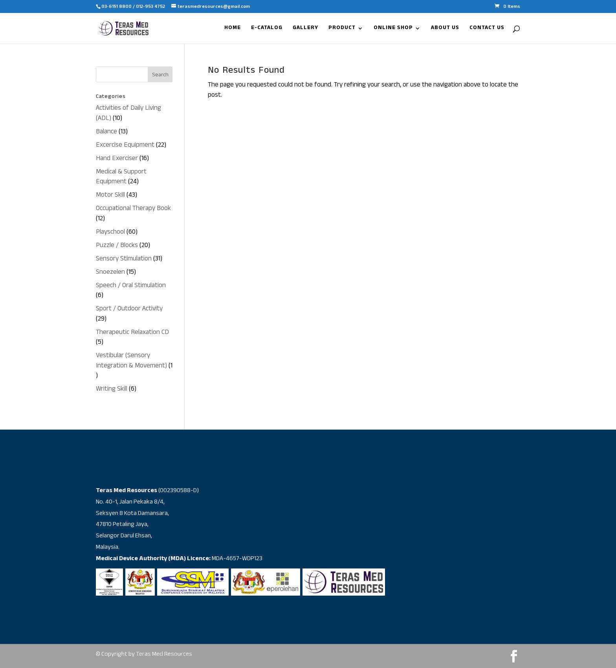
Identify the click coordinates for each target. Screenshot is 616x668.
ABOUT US (445, 29)
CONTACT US (486, 29)
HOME (232, 29)
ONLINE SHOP (393, 29)
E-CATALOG (266, 29)
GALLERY (305, 29)
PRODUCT (342, 29)
